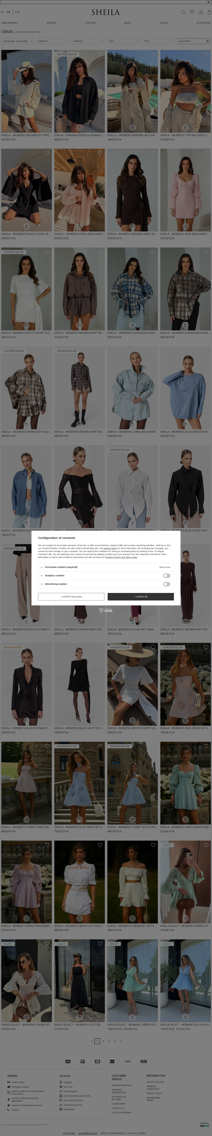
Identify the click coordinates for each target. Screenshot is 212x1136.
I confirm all (140, 596)
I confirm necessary (71, 596)
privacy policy (110, 548)
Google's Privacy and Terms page (121, 557)
